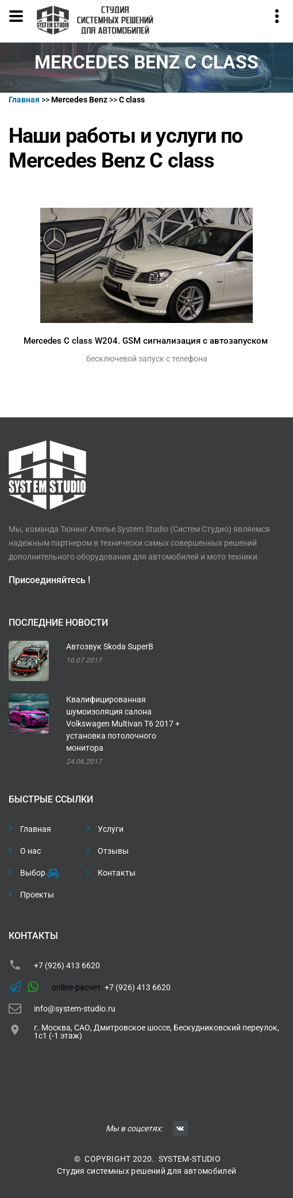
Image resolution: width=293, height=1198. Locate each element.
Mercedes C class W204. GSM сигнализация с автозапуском (146, 341)
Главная (35, 829)
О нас (30, 850)
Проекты (37, 894)
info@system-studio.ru (74, 1009)
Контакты (117, 872)
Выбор (38, 873)
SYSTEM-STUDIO (190, 1158)
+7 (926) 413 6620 (67, 965)
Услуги (111, 829)
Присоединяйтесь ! (49, 580)
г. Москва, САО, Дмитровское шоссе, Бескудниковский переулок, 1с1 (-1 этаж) (156, 1031)
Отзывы (113, 850)
